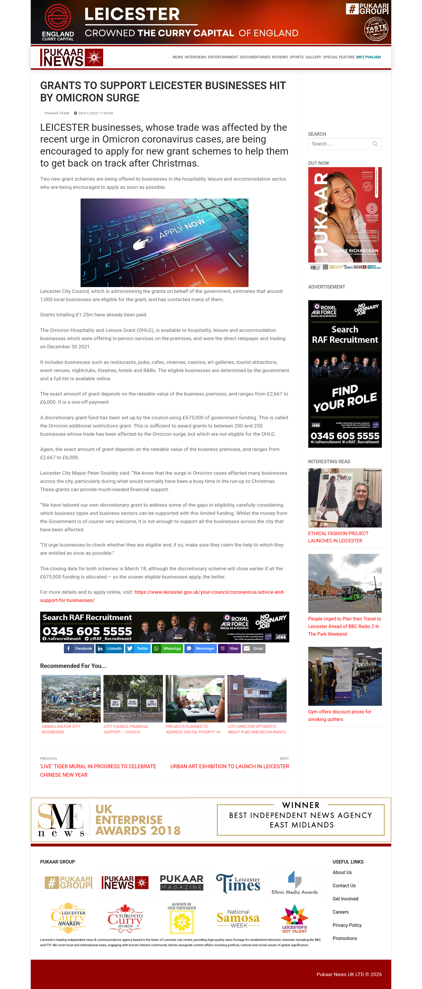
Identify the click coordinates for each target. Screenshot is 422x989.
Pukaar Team (54, 113)
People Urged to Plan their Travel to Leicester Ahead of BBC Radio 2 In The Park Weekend (344, 626)
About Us (342, 872)
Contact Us (344, 885)
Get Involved (345, 899)
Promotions (345, 938)
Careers (341, 912)
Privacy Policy (347, 925)
